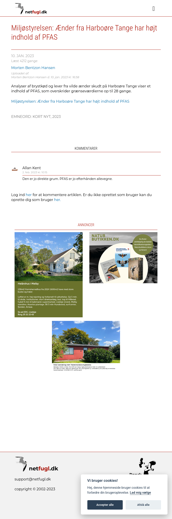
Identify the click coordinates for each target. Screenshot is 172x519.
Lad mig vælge (140, 493)
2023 (56, 117)
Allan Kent (31, 168)
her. (57, 200)
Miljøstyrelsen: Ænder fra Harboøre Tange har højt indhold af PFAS (70, 101)
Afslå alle (143, 504)
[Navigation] (154, 8)
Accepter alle (105, 504)
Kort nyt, (42, 117)
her (29, 195)
